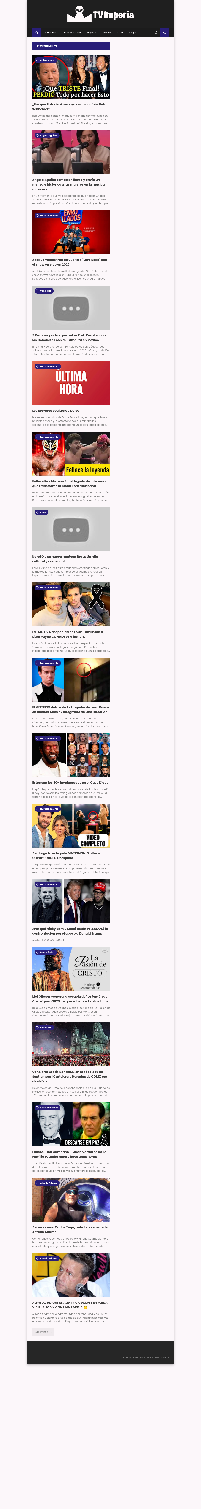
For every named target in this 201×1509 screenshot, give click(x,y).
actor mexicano (47, 1107)
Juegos (132, 32)
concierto (43, 290)
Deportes (92, 32)
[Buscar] (164, 32)
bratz (41, 512)
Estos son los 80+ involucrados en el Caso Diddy (70, 782)
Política (107, 32)
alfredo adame (46, 1183)
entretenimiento (47, 215)
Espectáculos (50, 32)
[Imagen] (71, 77)
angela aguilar (46, 135)
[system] (156, 32)
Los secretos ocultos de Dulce (55, 410)
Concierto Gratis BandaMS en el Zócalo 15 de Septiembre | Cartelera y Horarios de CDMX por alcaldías (69, 1076)
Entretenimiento (72, 32)
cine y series (45, 952)
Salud (120, 32)
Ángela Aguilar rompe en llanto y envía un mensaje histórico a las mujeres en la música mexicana (68, 184)
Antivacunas (45, 60)
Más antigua (43, 1332)
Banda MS (43, 1027)
